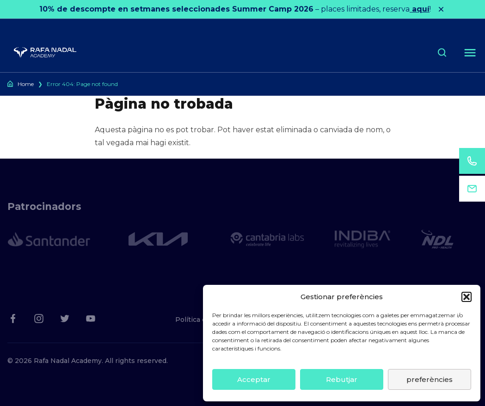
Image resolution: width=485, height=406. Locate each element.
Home (26, 83)
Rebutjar (341, 379)
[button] (466, 296)
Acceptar (253, 379)
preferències (429, 379)
